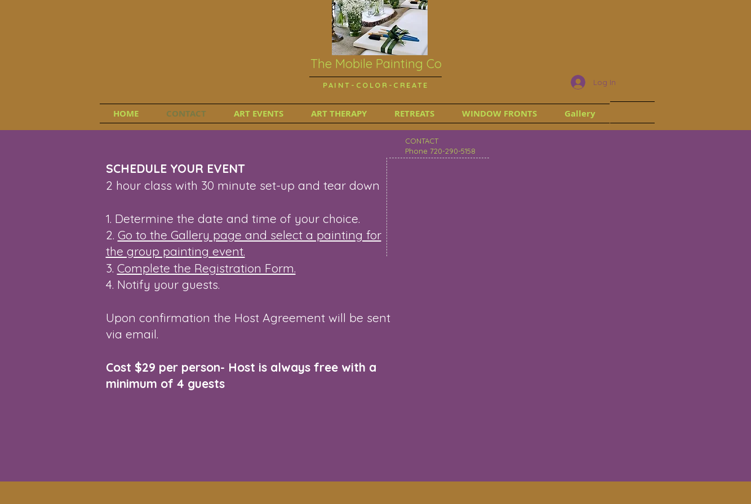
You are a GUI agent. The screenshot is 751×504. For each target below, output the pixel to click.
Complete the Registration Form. (206, 268)
